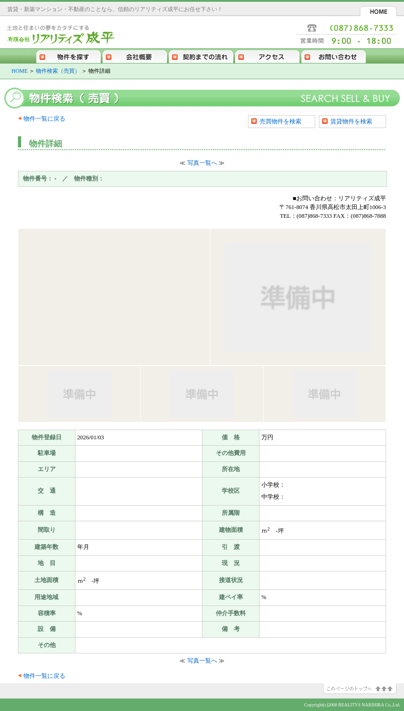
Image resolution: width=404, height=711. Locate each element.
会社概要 (135, 55)
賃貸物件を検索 (351, 121)
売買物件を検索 (280, 121)
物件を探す (68, 55)
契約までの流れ (201, 55)
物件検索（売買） (58, 71)
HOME (378, 11)
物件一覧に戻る (44, 119)
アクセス (267, 55)
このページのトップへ (363, 689)
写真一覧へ (202, 163)
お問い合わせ (333, 55)
